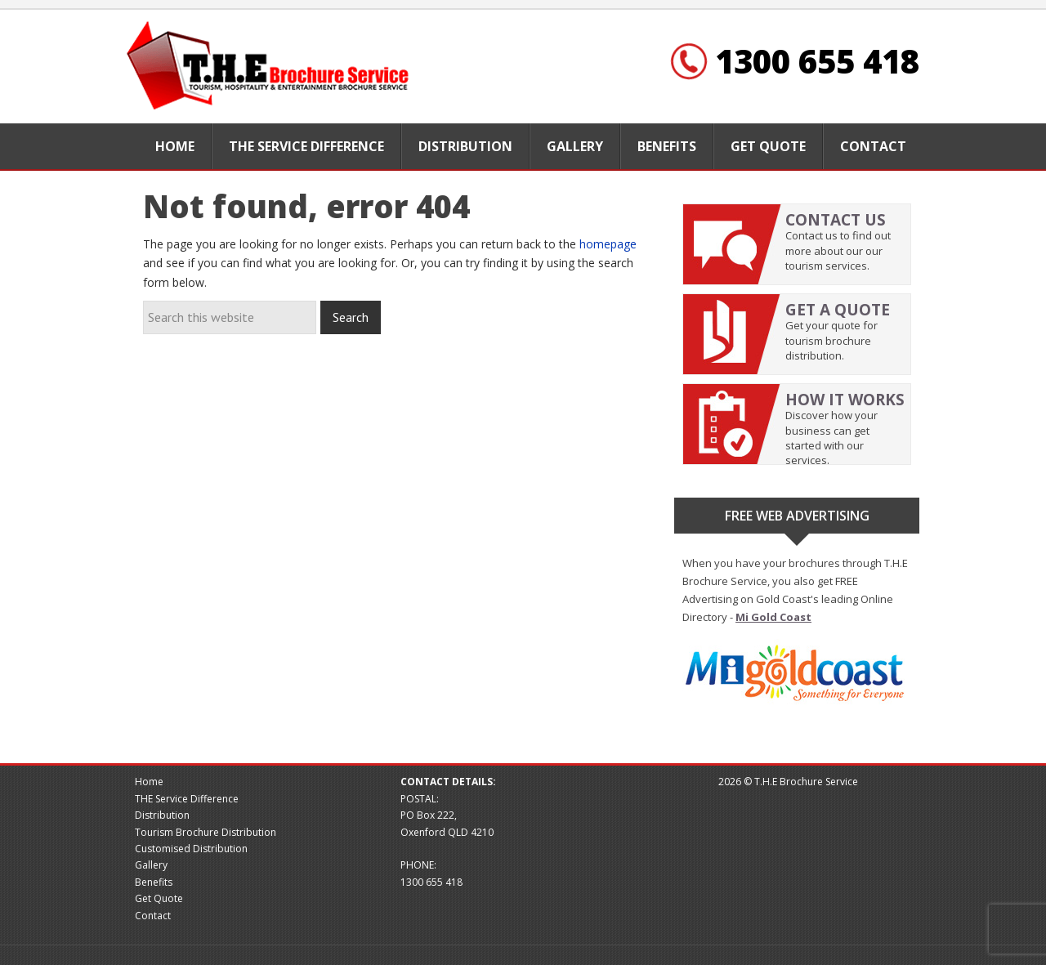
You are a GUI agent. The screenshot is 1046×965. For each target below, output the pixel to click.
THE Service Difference (187, 799)
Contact (153, 916)
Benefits (153, 882)
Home (149, 782)
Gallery (151, 865)
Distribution (162, 815)
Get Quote (159, 898)
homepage (608, 244)
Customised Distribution (191, 849)
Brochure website (270, 66)
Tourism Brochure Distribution (205, 832)
